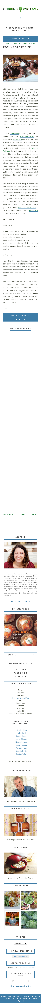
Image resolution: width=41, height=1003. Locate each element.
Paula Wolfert (21, 754)
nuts (29, 315)
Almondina (33, 210)
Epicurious (20, 669)
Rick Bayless (22, 730)
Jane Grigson (21, 739)
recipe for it (17, 139)
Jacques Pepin (21, 748)
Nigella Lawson (21, 742)
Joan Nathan (22, 745)
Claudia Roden (22, 751)
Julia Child (22, 733)
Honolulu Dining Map (20, 698)
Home (23, 515)
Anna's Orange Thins (27, 207)
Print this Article (20, 38)
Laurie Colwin (21, 736)
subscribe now (28, 967)
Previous (8, 515)
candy (12, 315)
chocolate (21, 315)
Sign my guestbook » (20, 986)
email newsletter (27, 136)
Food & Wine (20, 673)
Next (35, 515)
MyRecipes (20, 676)
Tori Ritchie (14, 133)
